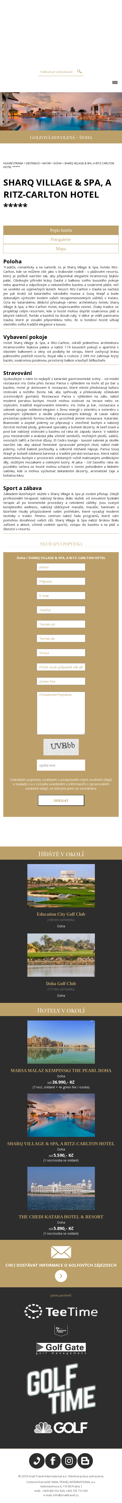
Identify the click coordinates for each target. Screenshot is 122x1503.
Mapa (61, 248)
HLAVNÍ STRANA (13, 163)
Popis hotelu (61, 230)
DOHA (58, 163)
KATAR (47, 163)
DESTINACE (33, 163)
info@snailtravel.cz (66, 1495)
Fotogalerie (61, 239)
